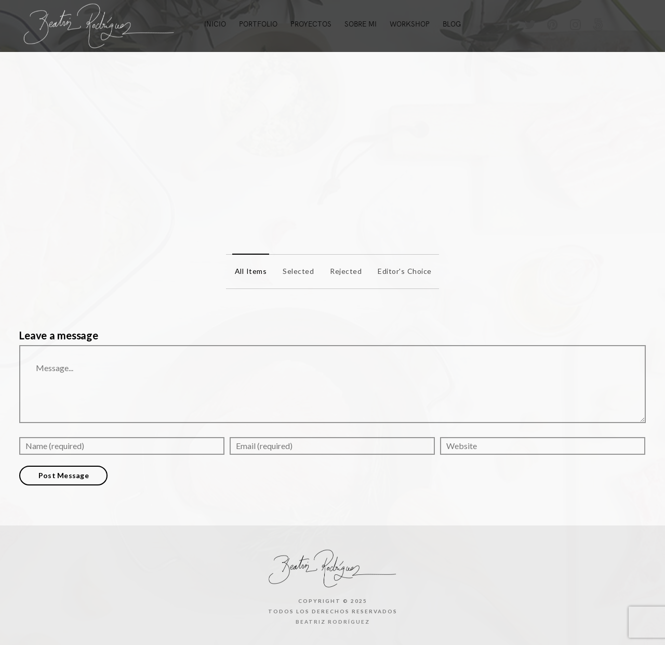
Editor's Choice (402, 271)
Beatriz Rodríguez (333, 621)
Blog (452, 24)
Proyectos (310, 24)
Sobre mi (360, 24)
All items (248, 271)
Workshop (410, 24)
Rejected (343, 271)
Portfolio (258, 24)
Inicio (215, 24)
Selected (295, 271)
